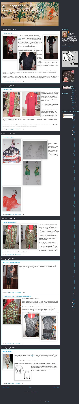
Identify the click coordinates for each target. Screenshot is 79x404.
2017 (73, 90)
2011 (73, 102)
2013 (73, 98)
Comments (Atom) (33, 392)
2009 (73, 106)
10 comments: (18, 292)
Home (30, 387)
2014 (73, 96)
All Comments (66, 117)
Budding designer (8, 137)
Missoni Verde (7, 351)
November (74, 115)
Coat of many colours (9, 222)
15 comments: (18, 129)
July (74, 134)
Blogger (47, 401)
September (74, 126)
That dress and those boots (11, 262)
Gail (70, 32)
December (74, 109)
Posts (65, 114)
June (74, 292)
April (74, 299)
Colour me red (7, 89)
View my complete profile (67, 46)
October (74, 120)
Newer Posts (6, 387)
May (74, 295)
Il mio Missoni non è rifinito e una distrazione (17, 296)
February (74, 308)
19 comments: (18, 81)
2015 (73, 94)
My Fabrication (13, 6)
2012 (73, 100)
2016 (73, 92)
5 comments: (18, 383)
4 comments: (18, 343)
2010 (73, 104)
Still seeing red (7, 33)
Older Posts (56, 387)
